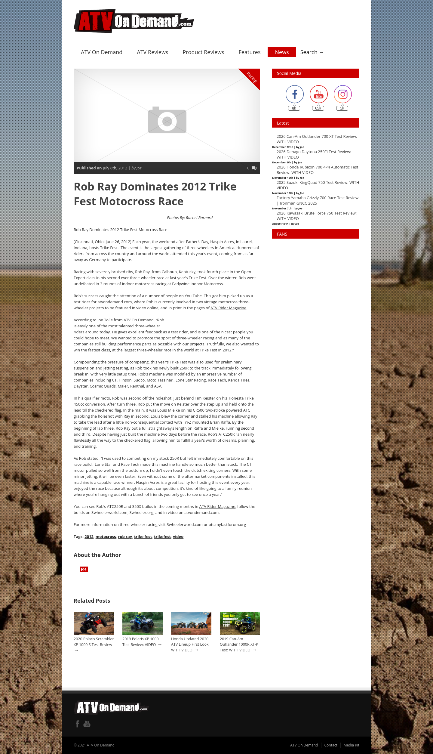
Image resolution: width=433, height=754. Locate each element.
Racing (252, 77)
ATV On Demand (101, 52)
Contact (330, 745)
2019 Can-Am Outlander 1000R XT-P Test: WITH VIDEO (239, 644)
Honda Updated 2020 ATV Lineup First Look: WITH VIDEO (190, 644)
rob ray (125, 536)
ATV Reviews (152, 52)
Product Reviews (203, 52)
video (178, 536)
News (282, 52)
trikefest (162, 536)
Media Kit (351, 745)
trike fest (143, 536)
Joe (84, 569)
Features (250, 52)
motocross (106, 536)
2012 (89, 536)
